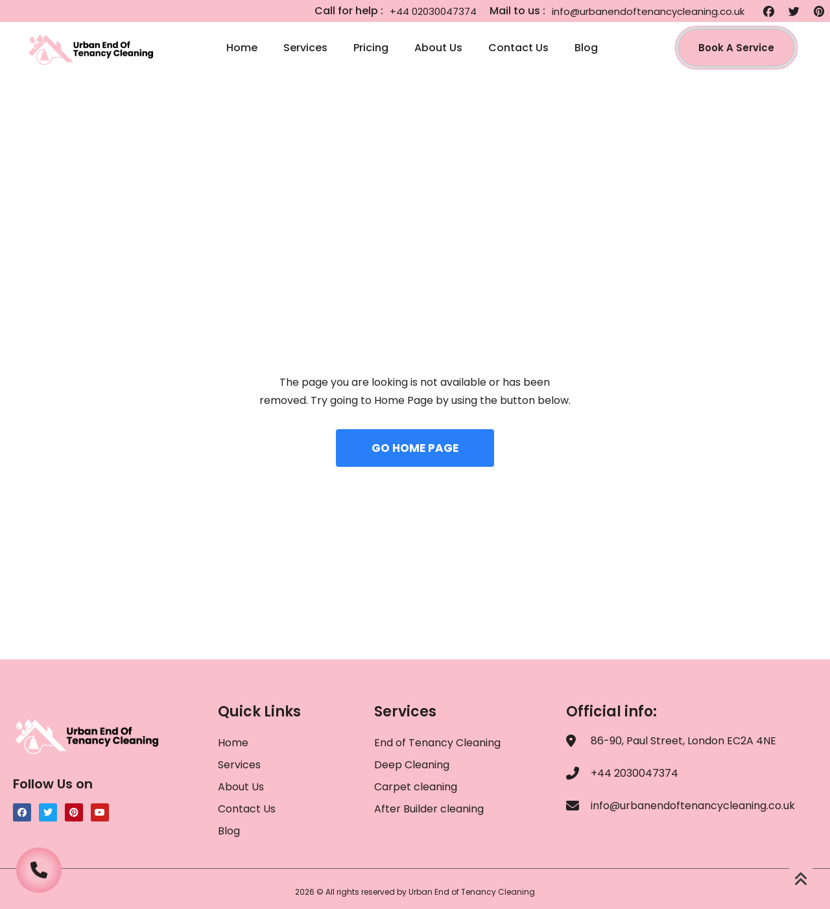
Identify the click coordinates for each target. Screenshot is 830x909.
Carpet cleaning (415, 786)
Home (241, 47)
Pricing (370, 47)
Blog (586, 47)
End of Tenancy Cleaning (437, 742)
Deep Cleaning (411, 764)
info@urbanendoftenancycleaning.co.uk (648, 11)
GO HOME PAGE (415, 448)
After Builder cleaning (430, 808)
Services (305, 47)
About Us (438, 47)
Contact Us (518, 47)
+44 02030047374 (433, 11)
